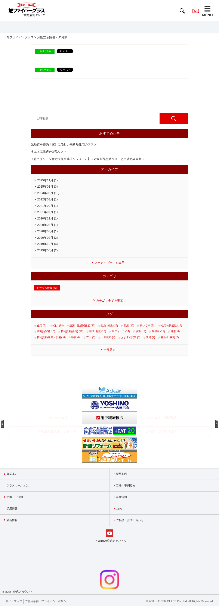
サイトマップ (14, 601)
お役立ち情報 (46, 37)
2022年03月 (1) (47, 199)
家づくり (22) (147, 325)
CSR (119, 508)
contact (196, 11)
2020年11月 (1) (47, 218)
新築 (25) (129, 325)
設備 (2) (150, 337)
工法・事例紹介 (125, 485)
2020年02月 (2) (47, 237)
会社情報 (121, 497)
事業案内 (12, 474)
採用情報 (12, 508)
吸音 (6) (75, 337)
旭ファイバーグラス (20, 37)
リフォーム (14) (121, 331)
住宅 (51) (42, 325)
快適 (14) (141, 331)
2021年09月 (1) (47, 205)
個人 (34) (58, 325)
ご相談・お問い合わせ (130, 520)
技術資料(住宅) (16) (72, 331)
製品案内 (121, 474)
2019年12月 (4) (47, 244)
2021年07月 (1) (47, 212)
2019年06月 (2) (47, 250)
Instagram (59, 581)
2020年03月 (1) (47, 231)
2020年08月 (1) (47, 225)
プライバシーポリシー (55, 601)
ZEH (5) (90, 337)
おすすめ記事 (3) (130, 337)
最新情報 (12, 520)
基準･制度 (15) (97, 331)
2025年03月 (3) (47, 186)
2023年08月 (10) (48, 193)
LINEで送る (45, 51)
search (182, 11)
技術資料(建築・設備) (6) (51, 337)
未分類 (62, 37)
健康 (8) (175, 331)
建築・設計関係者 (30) (82, 325)
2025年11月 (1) (47, 180)
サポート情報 (14, 497)
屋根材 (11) (158, 331)
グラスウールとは (17, 485)
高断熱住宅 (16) (46, 331)
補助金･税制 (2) (170, 337)
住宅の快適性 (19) (171, 325)
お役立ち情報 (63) (47, 287)
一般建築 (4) (108, 337)
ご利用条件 (32, 601)
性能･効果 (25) (109, 325)
